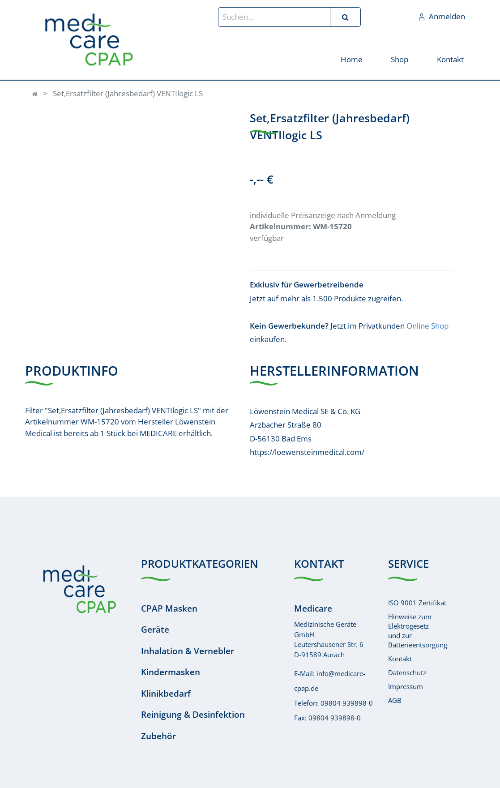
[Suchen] (345, 17)
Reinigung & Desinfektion (193, 714)
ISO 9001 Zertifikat (417, 602)
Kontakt (400, 658)
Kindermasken (170, 672)
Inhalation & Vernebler (187, 651)
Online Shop (427, 326)
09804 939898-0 (347, 702)
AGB (395, 700)
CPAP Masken (169, 608)
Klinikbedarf (166, 693)
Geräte (155, 629)
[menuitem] (352, 59)
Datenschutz (407, 672)
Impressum (405, 686)
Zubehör (158, 736)
